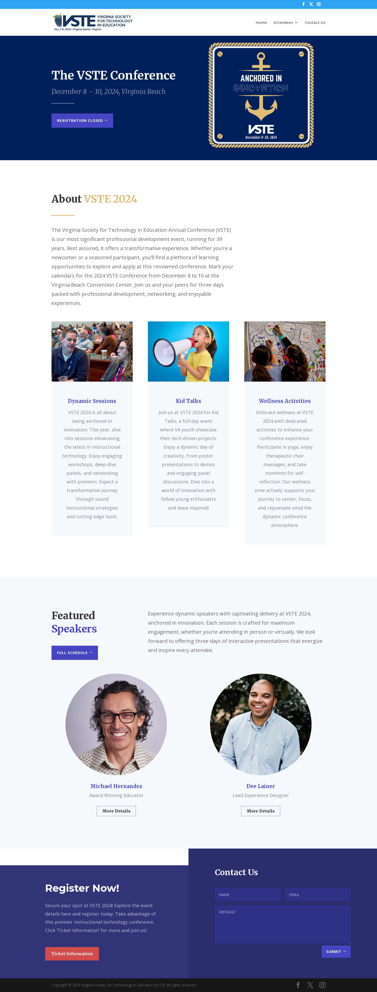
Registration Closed (80, 120)
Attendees (283, 23)
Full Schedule (72, 652)
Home (261, 23)
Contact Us (315, 23)
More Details (116, 811)
